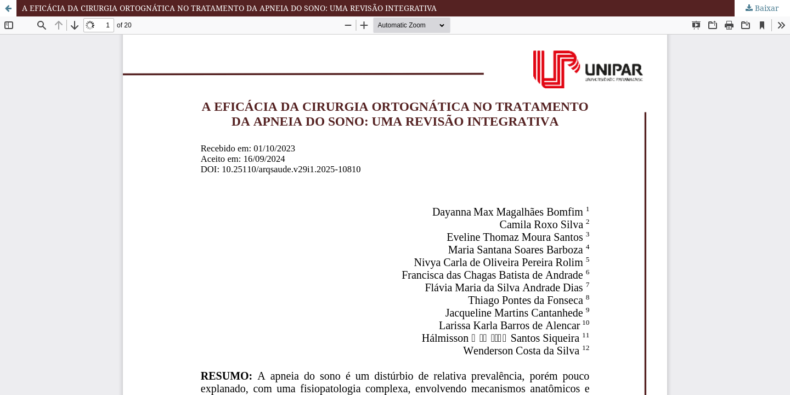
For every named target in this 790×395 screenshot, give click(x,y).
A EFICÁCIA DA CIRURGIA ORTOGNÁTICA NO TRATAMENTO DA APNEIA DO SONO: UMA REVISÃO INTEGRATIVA (229, 8)
